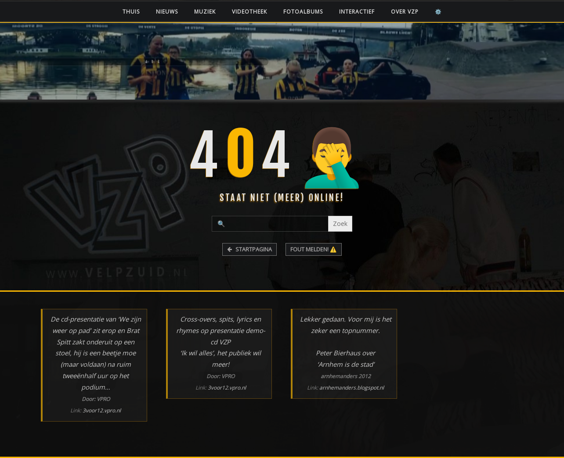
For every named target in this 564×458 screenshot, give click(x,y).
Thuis (131, 11)
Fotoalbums (303, 11)
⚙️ (438, 11)
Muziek (205, 11)
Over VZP (405, 11)
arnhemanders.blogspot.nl (351, 387)
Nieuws (167, 11)
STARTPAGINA (249, 249)
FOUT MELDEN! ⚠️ (313, 249)
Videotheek (249, 11)
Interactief (357, 11)
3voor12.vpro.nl (102, 410)
